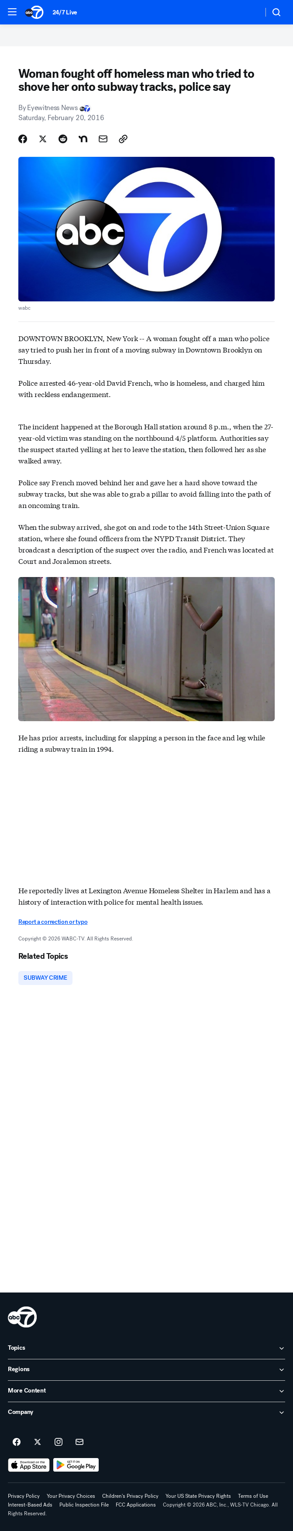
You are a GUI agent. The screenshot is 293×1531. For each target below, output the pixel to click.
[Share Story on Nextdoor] (83, 138)
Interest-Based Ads (30, 1504)
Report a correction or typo (52, 922)
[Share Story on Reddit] (62, 138)
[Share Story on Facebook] (22, 138)
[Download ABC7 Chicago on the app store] (29, 1465)
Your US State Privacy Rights (198, 1496)
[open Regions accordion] (146, 1369)
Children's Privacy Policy (130, 1496)
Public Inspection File (84, 1504)
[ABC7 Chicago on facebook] (16, 1442)
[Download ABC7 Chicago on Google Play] (76, 1465)
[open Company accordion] (146, 1412)
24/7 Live (64, 12)
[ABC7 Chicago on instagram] (58, 1442)
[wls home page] (22, 1316)
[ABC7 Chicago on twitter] (37, 1442)
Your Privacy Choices (71, 1496)
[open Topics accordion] (146, 1348)
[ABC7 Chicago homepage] (34, 12)
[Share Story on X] (42, 138)
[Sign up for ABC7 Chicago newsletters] (79, 1442)
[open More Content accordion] (146, 1391)
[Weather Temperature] (249, 12)
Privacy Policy (24, 1496)
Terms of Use (253, 1496)
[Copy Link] (123, 138)
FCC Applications (136, 1504)
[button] (12, 12)
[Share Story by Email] (103, 138)
